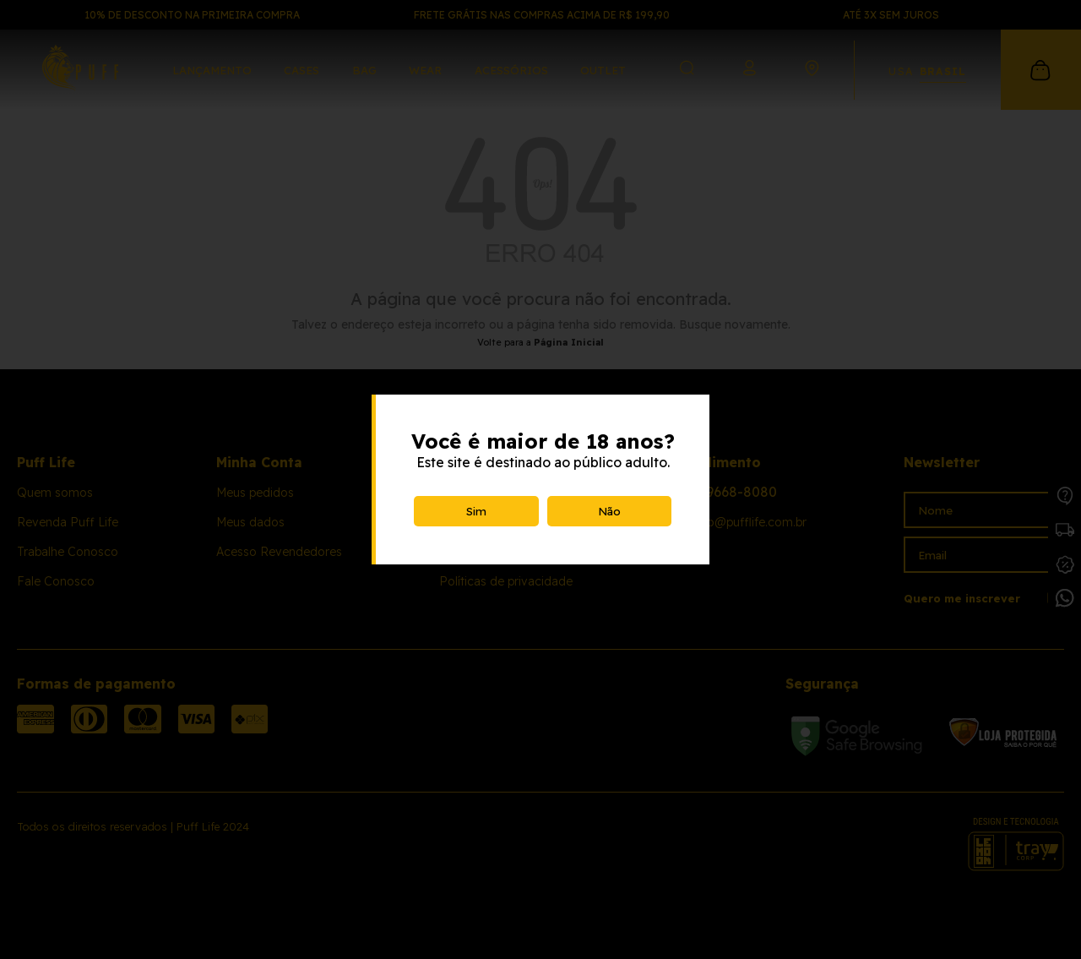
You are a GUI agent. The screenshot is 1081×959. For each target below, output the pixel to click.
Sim (476, 511)
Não (609, 511)
